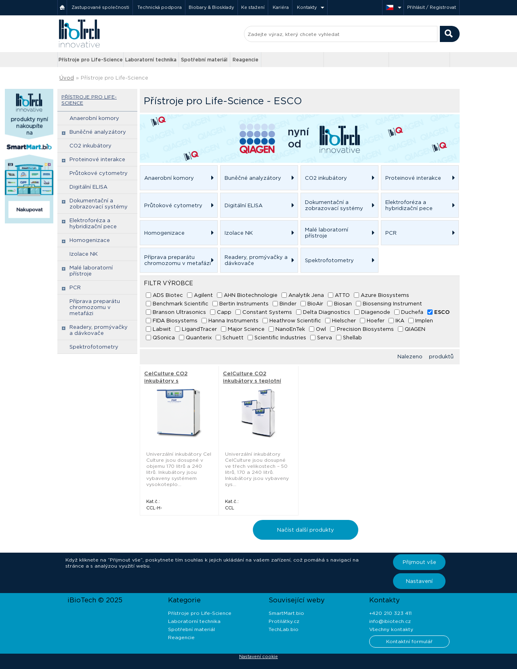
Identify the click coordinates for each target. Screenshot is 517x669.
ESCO (442, 312)
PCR (75, 287)
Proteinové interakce (97, 159)
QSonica (164, 337)
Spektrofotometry (93, 347)
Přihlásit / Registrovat (431, 7)
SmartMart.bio (286, 613)
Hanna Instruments (233, 321)
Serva (324, 337)
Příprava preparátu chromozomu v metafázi (94, 307)
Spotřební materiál (204, 60)
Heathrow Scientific (295, 321)
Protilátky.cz (284, 621)
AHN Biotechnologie (250, 295)
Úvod (66, 78)
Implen (424, 321)
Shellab (352, 337)
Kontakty (307, 7)
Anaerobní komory (94, 118)
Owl (321, 329)
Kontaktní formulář (409, 641)
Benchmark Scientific (180, 304)
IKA (399, 321)
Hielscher (344, 321)
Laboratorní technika (151, 60)
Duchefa (412, 312)
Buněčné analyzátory (97, 132)
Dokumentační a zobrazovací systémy (98, 204)
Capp (224, 312)
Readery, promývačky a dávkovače (98, 330)
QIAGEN (415, 329)
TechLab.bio (283, 629)
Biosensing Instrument (392, 304)
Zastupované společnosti (100, 7)
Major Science (246, 329)
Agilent (203, 295)
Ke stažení (253, 7)
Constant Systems (267, 312)
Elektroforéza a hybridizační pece (93, 223)
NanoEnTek (290, 329)
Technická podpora (159, 7)
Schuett (233, 337)
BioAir (315, 304)
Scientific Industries (280, 337)
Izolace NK (83, 254)
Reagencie (245, 60)
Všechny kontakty (391, 629)
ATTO (342, 295)
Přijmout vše (419, 562)
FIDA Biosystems (175, 321)
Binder (288, 304)
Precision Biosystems (365, 329)
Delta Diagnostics (326, 312)
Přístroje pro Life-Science (91, 60)
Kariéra (281, 7)
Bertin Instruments (244, 304)
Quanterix (199, 337)
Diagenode (375, 312)
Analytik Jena (306, 295)
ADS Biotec (168, 295)
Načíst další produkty (305, 530)
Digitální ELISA (88, 187)
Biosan (343, 304)
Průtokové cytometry (98, 173)
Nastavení (419, 581)
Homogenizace (89, 240)
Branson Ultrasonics (179, 312)
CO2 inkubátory (90, 146)
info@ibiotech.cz (390, 621)
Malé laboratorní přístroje (91, 271)
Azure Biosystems (385, 295)
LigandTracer (199, 329)
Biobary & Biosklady (211, 7)
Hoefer (376, 321)
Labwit (162, 329)
